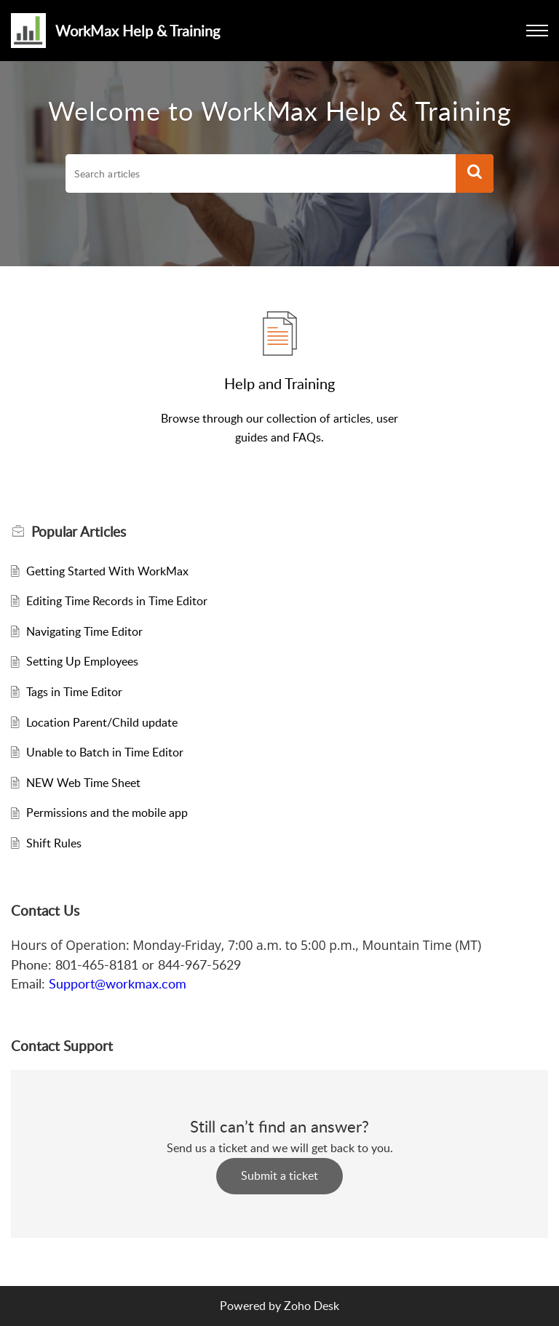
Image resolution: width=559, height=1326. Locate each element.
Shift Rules (54, 843)
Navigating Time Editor (84, 631)
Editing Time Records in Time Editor (116, 601)
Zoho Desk (311, 1306)
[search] (261, 173)
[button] (474, 173)
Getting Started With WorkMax (107, 571)
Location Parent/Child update (102, 722)
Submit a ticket (279, 1175)
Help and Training (279, 383)
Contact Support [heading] (62, 1046)
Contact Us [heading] (45, 910)
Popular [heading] (78, 531)
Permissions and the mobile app (107, 812)
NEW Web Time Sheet (83, 783)
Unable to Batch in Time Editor (104, 752)
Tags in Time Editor (74, 692)
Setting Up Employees (82, 661)
